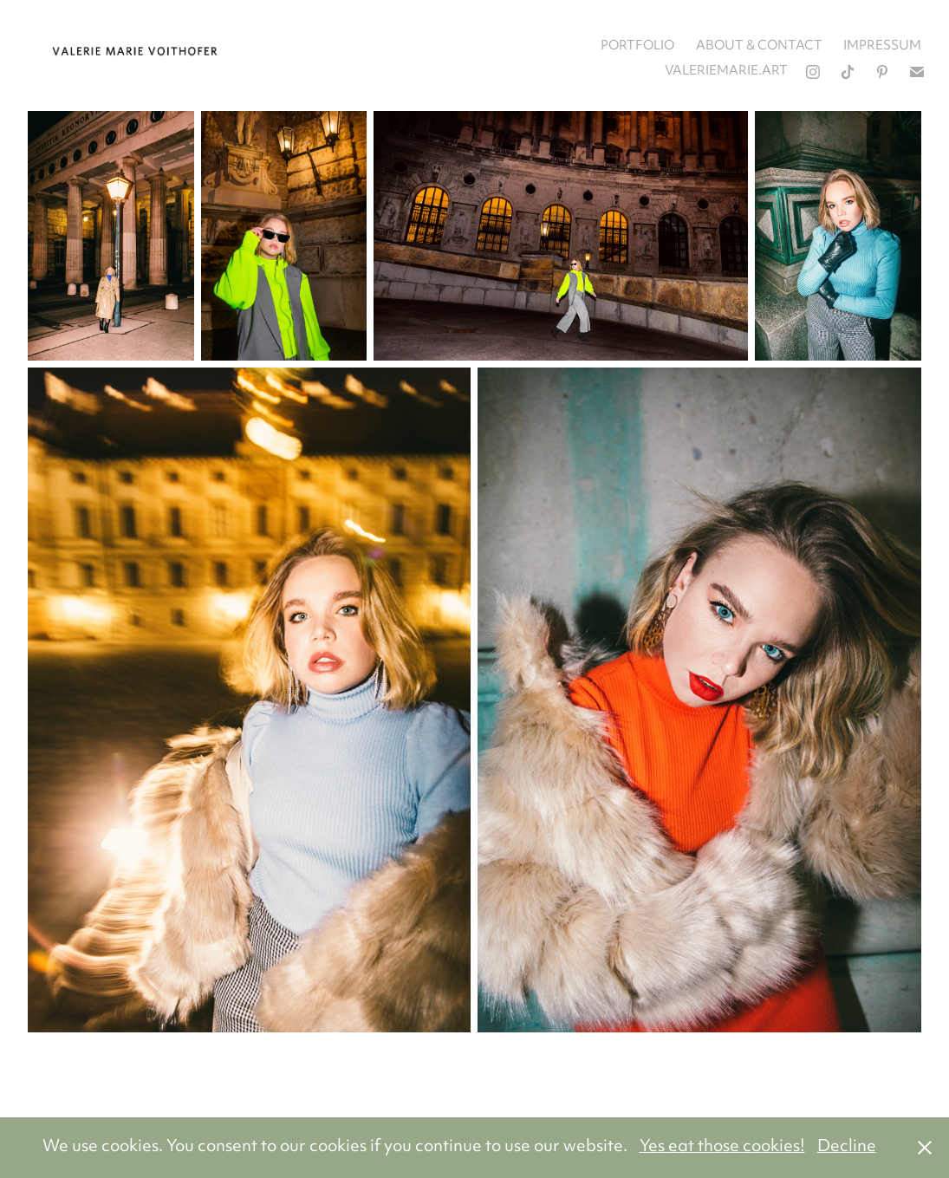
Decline (846, 1147)
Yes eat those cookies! (722, 1147)
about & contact (759, 46)
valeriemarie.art (726, 71)
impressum (882, 46)
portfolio (637, 46)
